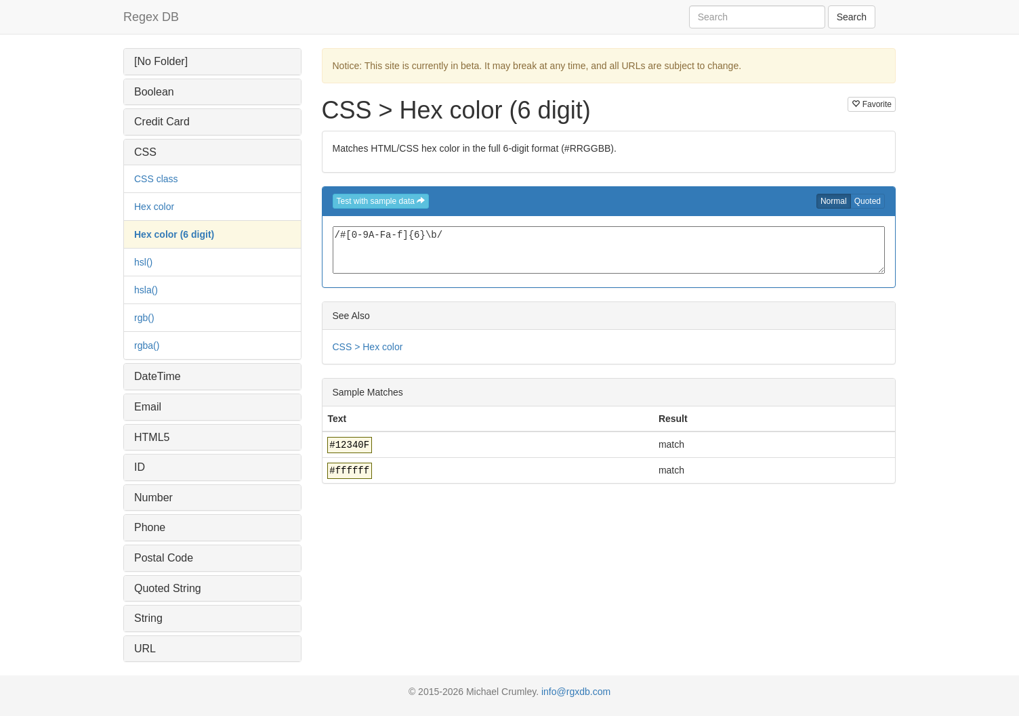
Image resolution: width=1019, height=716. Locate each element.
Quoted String (167, 588)
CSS (145, 152)
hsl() (143, 262)
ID (139, 467)
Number (153, 497)
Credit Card (162, 121)
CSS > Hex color (368, 346)
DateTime (157, 376)
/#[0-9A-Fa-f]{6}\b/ (609, 250)
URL (145, 648)
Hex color (154, 206)
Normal (833, 201)
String (148, 618)
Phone (149, 527)
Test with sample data (381, 201)
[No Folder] (161, 61)
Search (852, 17)
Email (147, 407)
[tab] (212, 62)
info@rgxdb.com (575, 691)
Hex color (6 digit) (174, 234)
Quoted (867, 201)
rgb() (144, 317)
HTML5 (151, 437)
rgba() (146, 345)
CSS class (156, 178)
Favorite (872, 104)
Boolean (154, 92)
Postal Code (163, 558)
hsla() (146, 290)
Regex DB (151, 17)
